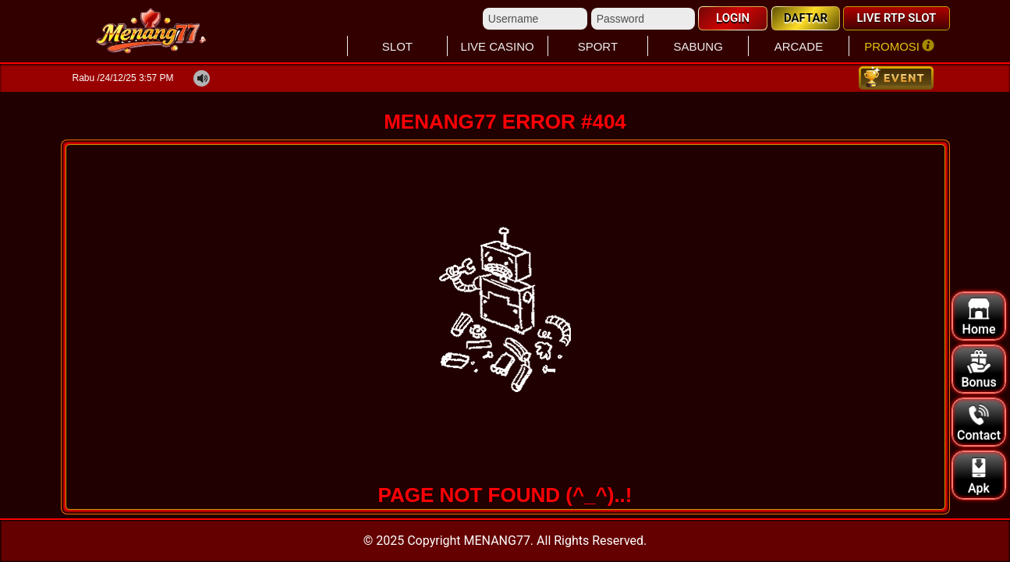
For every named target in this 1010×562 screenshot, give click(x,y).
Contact (979, 423)
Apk (979, 476)
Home (979, 317)
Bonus (978, 370)
